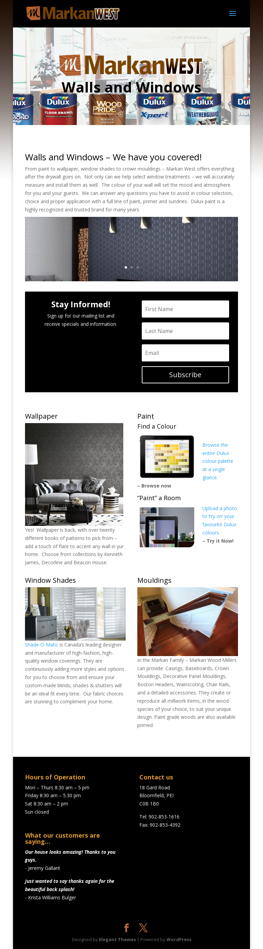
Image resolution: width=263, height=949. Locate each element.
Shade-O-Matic (41, 644)
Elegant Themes (117, 939)
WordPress (178, 939)
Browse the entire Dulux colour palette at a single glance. (217, 461)
